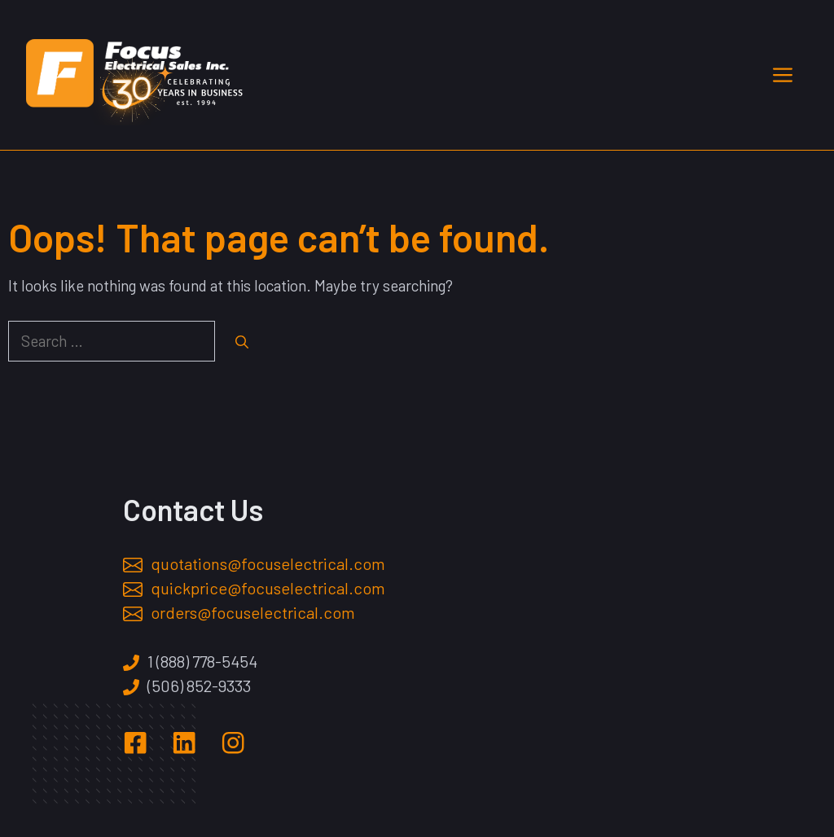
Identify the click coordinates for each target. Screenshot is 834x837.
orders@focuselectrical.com (253, 612)
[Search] (242, 342)
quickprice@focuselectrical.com (268, 588)
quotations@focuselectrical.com (268, 563)
